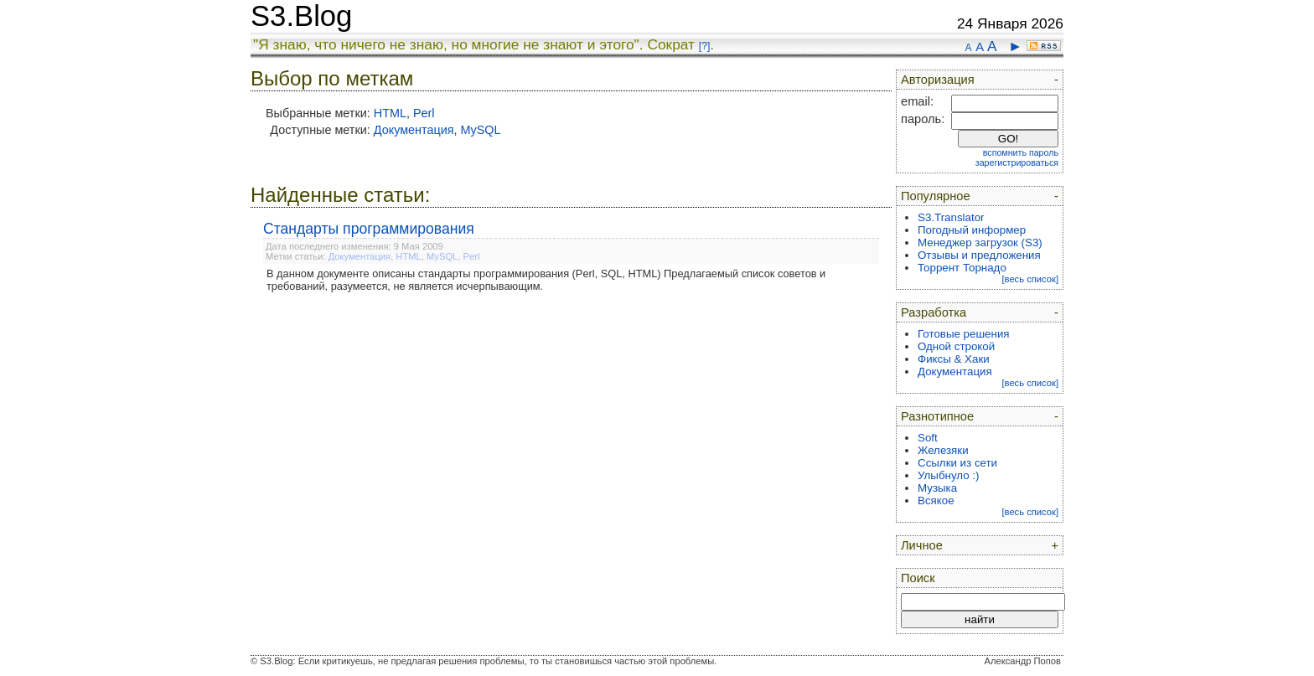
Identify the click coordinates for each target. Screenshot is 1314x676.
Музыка (937, 488)
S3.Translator (951, 217)
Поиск (918, 578)
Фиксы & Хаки (954, 359)
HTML (390, 113)
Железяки (943, 450)
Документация (414, 130)
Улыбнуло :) (948, 475)
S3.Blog (301, 16)
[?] (704, 46)
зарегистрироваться (1016, 162)
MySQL (481, 130)
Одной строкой (956, 346)
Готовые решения (964, 334)
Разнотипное (937, 416)
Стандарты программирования (368, 228)
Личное (922, 545)
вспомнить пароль (1020, 152)
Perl (424, 113)
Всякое (936, 500)
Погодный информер (972, 230)
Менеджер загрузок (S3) (980, 242)
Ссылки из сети (957, 463)
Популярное (935, 196)
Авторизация (938, 79)
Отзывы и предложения (979, 255)
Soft (928, 437)
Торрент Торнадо (962, 267)
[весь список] (1029, 279)
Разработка (933, 312)
